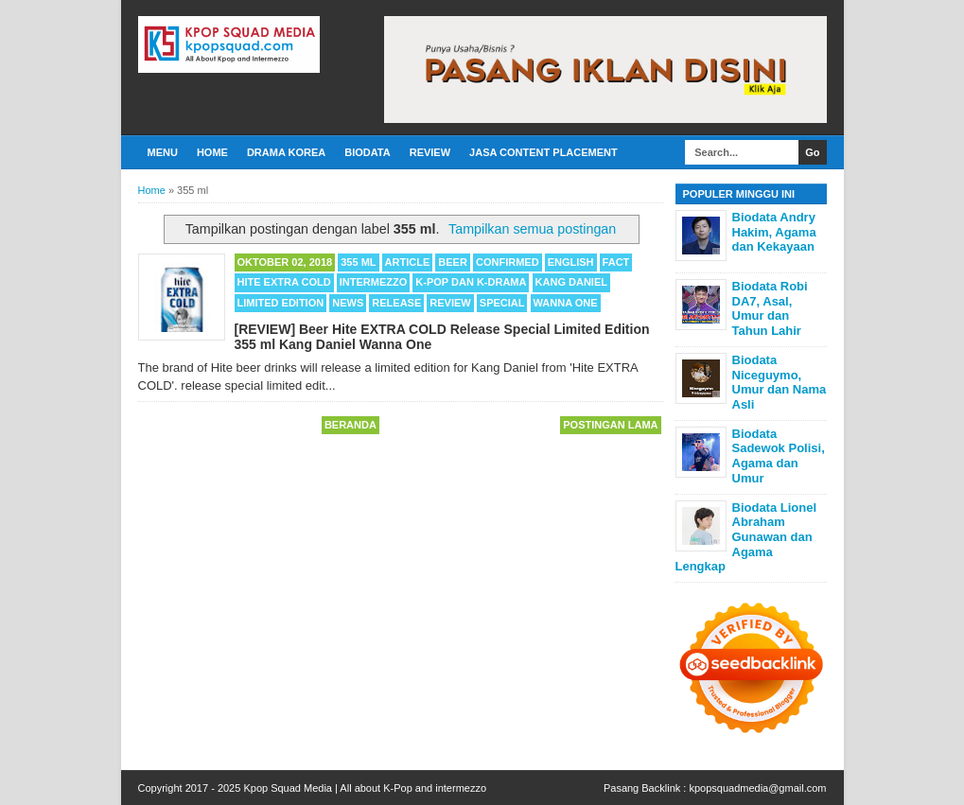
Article (407, 262)
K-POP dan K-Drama (470, 282)
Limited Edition (280, 302)
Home (212, 152)
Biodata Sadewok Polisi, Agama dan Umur (778, 456)
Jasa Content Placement (543, 152)
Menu (163, 152)
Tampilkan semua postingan (532, 228)
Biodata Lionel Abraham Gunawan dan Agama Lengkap (746, 536)
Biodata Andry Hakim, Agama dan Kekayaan (774, 232)
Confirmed (507, 262)
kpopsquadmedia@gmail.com (757, 788)
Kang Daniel (571, 282)
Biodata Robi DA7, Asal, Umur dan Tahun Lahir (770, 308)
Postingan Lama (610, 424)
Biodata (367, 152)
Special (502, 302)
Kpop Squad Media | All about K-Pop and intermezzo (364, 788)
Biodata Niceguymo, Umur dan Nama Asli (779, 382)
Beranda (350, 424)
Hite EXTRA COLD (284, 282)
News (347, 302)
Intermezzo (374, 282)
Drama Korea (286, 152)
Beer (452, 262)
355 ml (358, 262)
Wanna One (566, 302)
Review (430, 152)
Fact (616, 262)
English (571, 262)
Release (396, 302)
